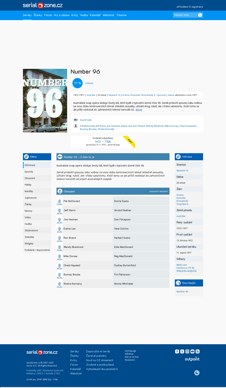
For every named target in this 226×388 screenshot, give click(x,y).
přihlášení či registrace (190, 6)
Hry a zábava (61, 15)
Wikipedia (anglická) (186, 270)
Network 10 (114, 95)
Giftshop (129, 353)
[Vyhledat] (200, 15)
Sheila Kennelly (106, 129)
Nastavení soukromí (53, 370)
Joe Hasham (113, 125)
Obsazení (30, 178)
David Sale (85, 119)
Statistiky (29, 236)
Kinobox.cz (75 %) (185, 267)
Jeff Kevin (101, 125)
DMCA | (41, 373)
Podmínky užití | (34, 370)
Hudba (84, 15)
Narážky (29, 191)
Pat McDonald (87, 125)
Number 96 (182, 291)
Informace (30, 165)
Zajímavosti (31, 197)
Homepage (130, 350)
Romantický (148, 95)
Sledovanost (31, 230)
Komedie (136, 95)
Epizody (29, 171)
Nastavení (130, 359)
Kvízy (75, 15)
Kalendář (95, 15)
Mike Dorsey (171, 125)
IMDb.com (182, 264)
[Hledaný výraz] (188, 15)
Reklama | (31, 373)
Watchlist (108, 15)
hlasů (89, 83)
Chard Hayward (187, 125)
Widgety (29, 243)
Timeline (121, 15)
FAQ (58, 373)
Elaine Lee (126, 125)
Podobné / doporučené (37, 250)
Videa (28, 217)
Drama (126, 95)
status (171, 95)
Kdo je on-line (132, 356)
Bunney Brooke (88, 129)
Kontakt (49, 373)
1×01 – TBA (103, 141)
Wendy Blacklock (155, 125)
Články (38, 15)
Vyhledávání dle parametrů (102, 369)
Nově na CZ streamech (99, 360)
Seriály (27, 15)
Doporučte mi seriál (98, 351)
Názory (28, 210)
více (139, 109)
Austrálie (91, 95)
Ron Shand (139, 125)
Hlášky (28, 184)
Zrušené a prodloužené (100, 364)
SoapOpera (182, 203)
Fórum (48, 15)
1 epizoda (161, 95)
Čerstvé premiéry (96, 355)
